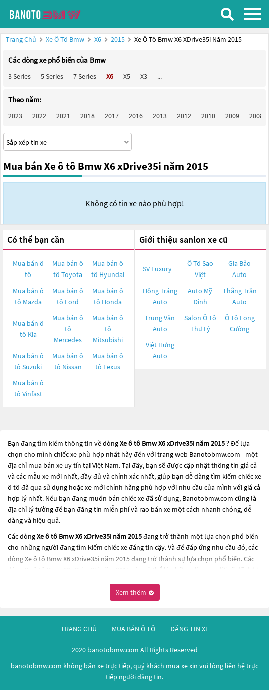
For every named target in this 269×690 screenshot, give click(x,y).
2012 (184, 115)
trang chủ (79, 628)
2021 (63, 115)
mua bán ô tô (133, 628)
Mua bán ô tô (28, 269)
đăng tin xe (189, 628)
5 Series (52, 76)
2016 (136, 115)
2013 (160, 115)
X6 (98, 39)
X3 (143, 76)
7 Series (84, 76)
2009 (232, 115)
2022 (39, 115)
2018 (87, 115)
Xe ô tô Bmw (65, 39)
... (159, 76)
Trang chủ (21, 39)
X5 (126, 76)
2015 (118, 39)
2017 (112, 115)
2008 (256, 115)
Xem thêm (135, 592)
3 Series (19, 76)
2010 (208, 115)
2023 (15, 115)
